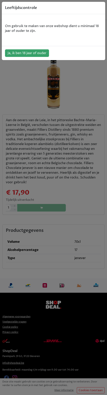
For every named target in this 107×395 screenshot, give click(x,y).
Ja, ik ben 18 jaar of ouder (27, 53)
